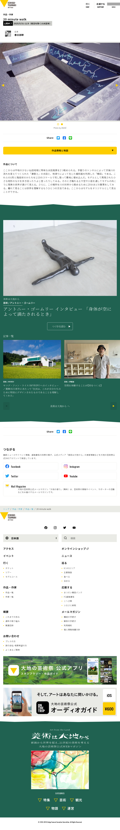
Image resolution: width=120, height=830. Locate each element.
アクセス (8, 548)
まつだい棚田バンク (73, 592)
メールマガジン (71, 612)
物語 (54, 808)
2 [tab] (62, 124)
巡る (64, 563)
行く (6, 563)
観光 (79, 800)
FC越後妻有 (69, 596)
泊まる (67, 580)
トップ (6, 509)
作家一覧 (9, 596)
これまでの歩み (12, 616)
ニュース (67, 556)
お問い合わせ (11, 636)
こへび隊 (68, 601)
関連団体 (9, 625)
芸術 (63, 800)
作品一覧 (29, 509)
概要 (6, 612)
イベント (8, 556)
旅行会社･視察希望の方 (16, 645)
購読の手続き (70, 616)
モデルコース (11, 576)
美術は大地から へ (60, 406)
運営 (71, 808)
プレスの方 (10, 641)
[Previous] (3, 86)
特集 (46, 800)
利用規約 (68, 625)
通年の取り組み (12, 621)
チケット (9, 568)
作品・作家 (8, 14)
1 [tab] (58, 124)
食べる (67, 576)
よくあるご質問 (12, 649)
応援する (67, 587)
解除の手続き (70, 621)
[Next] (117, 86)
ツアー (8, 572)
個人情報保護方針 (72, 629)
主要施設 (68, 572)
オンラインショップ (74, 548)
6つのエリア (69, 568)
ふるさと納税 (70, 605)
